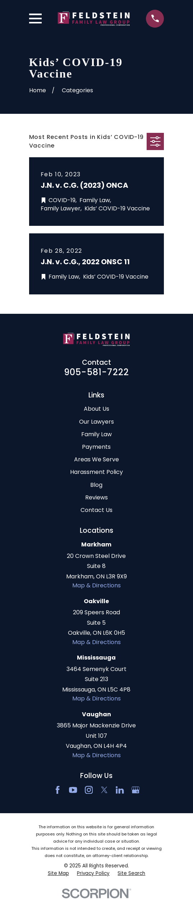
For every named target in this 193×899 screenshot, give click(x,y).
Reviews (96, 497)
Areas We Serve (96, 459)
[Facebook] (57, 790)
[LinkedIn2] (120, 790)
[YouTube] (73, 790)
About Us (96, 409)
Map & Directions (96, 585)
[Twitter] (104, 790)
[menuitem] (58, 873)
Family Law (96, 434)
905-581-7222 (96, 372)
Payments (96, 447)
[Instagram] (89, 790)
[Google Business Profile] (135, 790)
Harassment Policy (96, 472)
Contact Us (96, 510)
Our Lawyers (96, 422)
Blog (96, 485)
